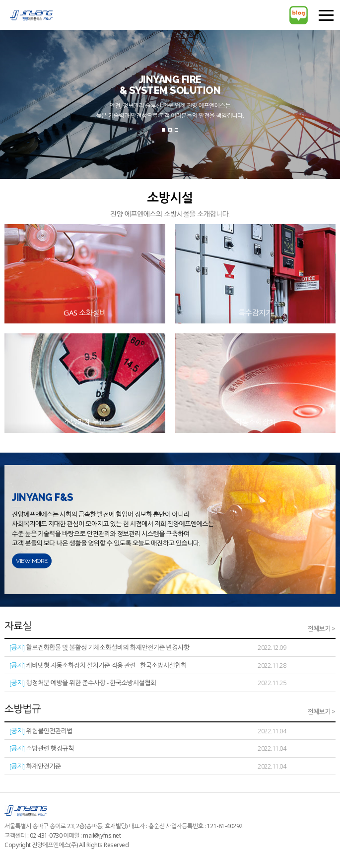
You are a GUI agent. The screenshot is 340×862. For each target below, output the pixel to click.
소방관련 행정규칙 (41, 748)
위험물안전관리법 (40, 731)
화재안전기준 (35, 766)
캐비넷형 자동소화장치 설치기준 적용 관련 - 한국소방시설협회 (98, 665)
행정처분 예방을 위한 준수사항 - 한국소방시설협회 (82, 683)
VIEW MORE (32, 560)
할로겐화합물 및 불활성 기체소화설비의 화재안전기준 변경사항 (99, 647)
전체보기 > (321, 628)
